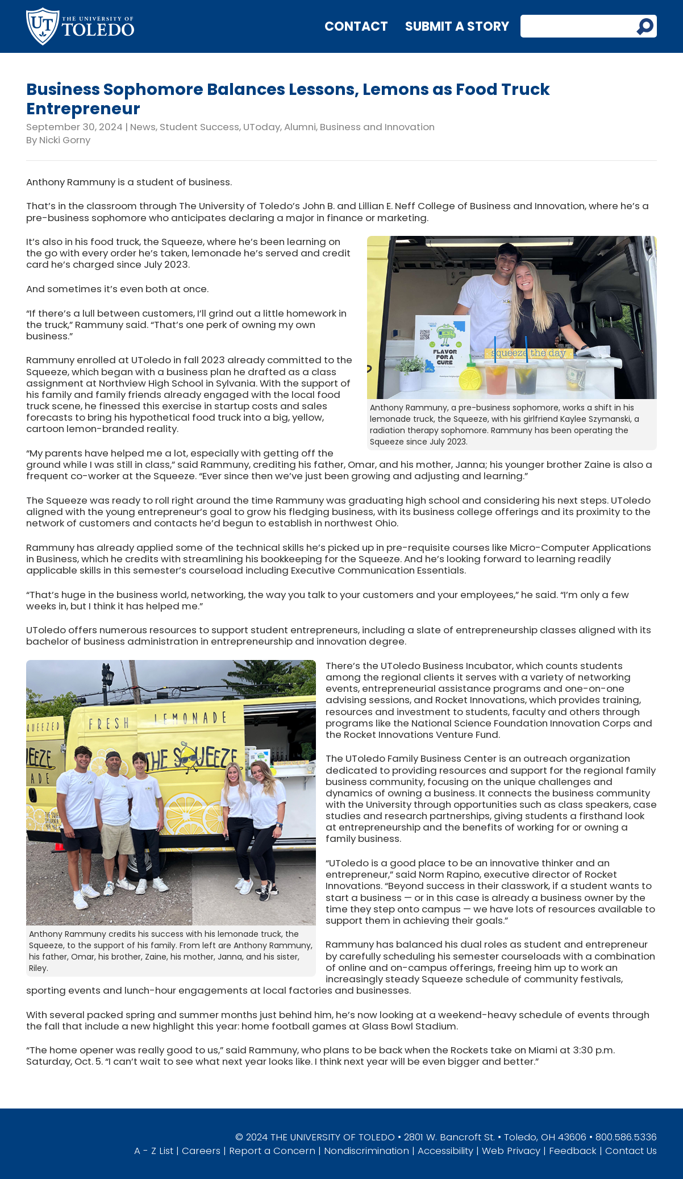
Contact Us (631, 1150)
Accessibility (445, 1150)
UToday (261, 127)
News (143, 127)
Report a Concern (272, 1150)
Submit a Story (457, 26)
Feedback (573, 1150)
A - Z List (153, 1150)
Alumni (300, 127)
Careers (201, 1150)
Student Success (199, 127)
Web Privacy (511, 1150)
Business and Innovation (377, 127)
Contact (356, 26)
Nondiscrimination (366, 1150)
